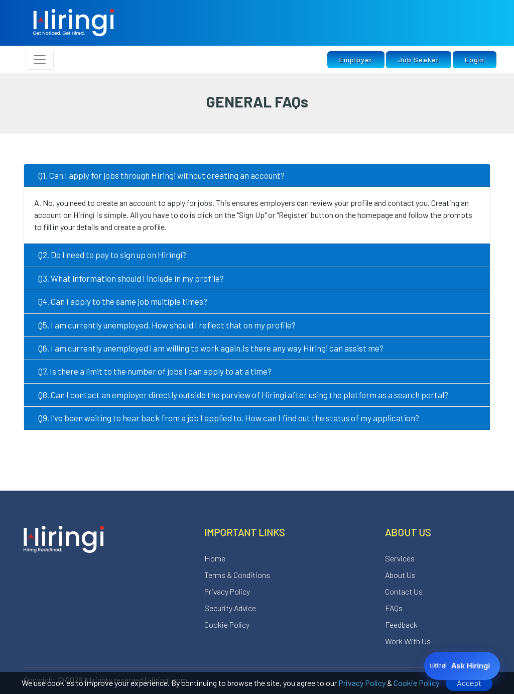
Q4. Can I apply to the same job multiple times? (122, 301)
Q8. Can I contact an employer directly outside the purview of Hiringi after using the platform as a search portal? (243, 395)
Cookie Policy (416, 682)
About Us (400, 575)
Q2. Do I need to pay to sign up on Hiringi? (112, 255)
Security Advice (230, 608)
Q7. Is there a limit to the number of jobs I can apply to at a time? (155, 371)
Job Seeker (418, 59)
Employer (355, 59)
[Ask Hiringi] (462, 666)
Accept (469, 682)
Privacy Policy (362, 682)
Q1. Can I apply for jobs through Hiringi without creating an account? (161, 175)
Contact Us (404, 591)
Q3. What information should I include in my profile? (131, 278)
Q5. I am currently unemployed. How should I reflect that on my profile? (167, 325)
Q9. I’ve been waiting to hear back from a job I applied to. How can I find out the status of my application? (228, 418)
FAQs (394, 608)
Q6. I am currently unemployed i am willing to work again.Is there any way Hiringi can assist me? (210, 348)
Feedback (401, 624)
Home (214, 558)
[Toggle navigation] (40, 60)
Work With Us (408, 641)
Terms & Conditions (237, 575)
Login (474, 59)
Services (400, 558)
